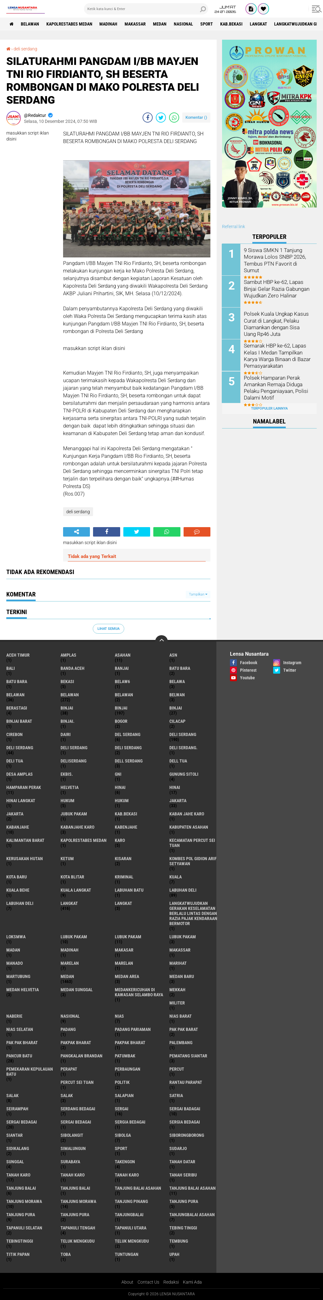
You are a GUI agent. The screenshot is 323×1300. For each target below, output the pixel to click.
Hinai (174, 787)
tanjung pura (183, 1201)
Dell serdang (129, 760)
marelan (70, 963)
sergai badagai (184, 1108)
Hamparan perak (23, 787)
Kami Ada (192, 1282)
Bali (10, 668)
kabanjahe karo (77, 827)
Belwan (177, 694)
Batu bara (179, 668)
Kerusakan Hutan (24, 858)
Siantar (14, 1135)
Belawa (177, 681)
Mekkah (177, 989)
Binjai (121, 707)
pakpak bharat (76, 1042)
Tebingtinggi (19, 1241)
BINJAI (175, 707)
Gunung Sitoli (183, 774)
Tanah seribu (183, 1174)
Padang (68, 1029)
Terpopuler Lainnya (269, 408)
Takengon (125, 1161)
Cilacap (177, 721)
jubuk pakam (74, 813)
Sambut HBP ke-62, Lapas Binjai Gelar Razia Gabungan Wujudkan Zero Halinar (276, 288)
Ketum (67, 858)
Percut (176, 1069)
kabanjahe (17, 827)
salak (12, 1095)
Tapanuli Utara (130, 1227)
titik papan (18, 1254)
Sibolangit (72, 1135)
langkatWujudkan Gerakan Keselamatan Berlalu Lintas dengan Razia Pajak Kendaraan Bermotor (193, 913)
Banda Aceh (73, 668)
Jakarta (14, 813)
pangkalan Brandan (82, 1055)
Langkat (123, 903)
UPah (174, 1254)
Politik (122, 1082)
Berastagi (16, 707)
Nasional (183, 23)
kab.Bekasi (231, 23)
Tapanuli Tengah (78, 1227)
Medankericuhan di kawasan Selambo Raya (139, 992)
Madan (13, 949)
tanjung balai (21, 1188)
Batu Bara (16, 681)
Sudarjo (178, 1148)
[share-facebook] (148, 117)
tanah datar (182, 1161)
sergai (121, 1108)
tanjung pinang (131, 1201)
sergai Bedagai (21, 1122)
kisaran (123, 858)
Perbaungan (127, 1069)
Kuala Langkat (76, 890)
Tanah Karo (127, 1174)
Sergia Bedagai (184, 1122)
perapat (69, 1069)
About (127, 1282)
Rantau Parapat (185, 1082)
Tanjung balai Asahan (192, 1188)
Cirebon (14, 734)
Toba (66, 1254)
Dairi (66, 734)
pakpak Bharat (130, 1042)
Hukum (122, 800)
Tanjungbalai (129, 1214)
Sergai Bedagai (76, 1122)
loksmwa (16, 936)
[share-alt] (76, 532)
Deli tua (14, 760)
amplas (68, 655)
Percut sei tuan (77, 1082)
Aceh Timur (18, 655)
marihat (178, 963)
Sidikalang (17, 1148)
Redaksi (171, 1282)
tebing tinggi (183, 1227)
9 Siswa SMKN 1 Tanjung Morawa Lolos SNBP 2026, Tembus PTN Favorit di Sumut (277, 256)
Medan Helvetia (22, 989)
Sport (207, 23)
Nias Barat (180, 1016)
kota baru (16, 876)
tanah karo (18, 1174)
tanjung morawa (24, 1201)
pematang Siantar (188, 1055)
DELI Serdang (74, 747)
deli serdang (25, 48)
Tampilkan (198, 594)
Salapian (124, 1095)
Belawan (70, 694)
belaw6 (122, 681)
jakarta (177, 800)
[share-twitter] (161, 117)
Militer (177, 1002)
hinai (120, 787)
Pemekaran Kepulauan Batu (29, 1072)
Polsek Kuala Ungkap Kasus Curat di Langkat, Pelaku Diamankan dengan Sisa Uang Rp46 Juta (278, 323)
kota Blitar (72, 876)
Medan (160, 23)
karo (120, 840)
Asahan (123, 655)
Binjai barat (19, 721)
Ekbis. (67, 774)
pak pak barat (183, 1029)
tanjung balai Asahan (138, 1188)
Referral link (233, 226)
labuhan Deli (183, 890)
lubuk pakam (74, 936)
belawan (15, 694)
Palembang (180, 1042)
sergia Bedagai (130, 1122)
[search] (146, 8)
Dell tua (178, 760)
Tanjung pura (20, 1214)
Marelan (124, 963)
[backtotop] (161, 641)
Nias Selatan (19, 1029)
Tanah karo (73, 1174)
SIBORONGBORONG (186, 1135)
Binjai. (67, 721)
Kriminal (124, 876)
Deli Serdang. (183, 747)
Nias (119, 1016)
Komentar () (196, 117)
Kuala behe (17, 890)
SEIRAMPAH (17, 1108)
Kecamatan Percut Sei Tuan (192, 843)
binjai (67, 707)
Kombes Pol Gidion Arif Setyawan (193, 861)
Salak (67, 1095)
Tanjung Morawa (78, 1201)
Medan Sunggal (77, 989)
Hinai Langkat (20, 800)
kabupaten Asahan (188, 827)
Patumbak (125, 1055)
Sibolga (123, 1135)
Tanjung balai (75, 1188)
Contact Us (148, 1282)
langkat (258, 23)
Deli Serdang (19, 747)
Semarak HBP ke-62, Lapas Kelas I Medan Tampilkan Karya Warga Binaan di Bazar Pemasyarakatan (276, 355)
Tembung (178, 1241)
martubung (18, 976)
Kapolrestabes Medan (69, 23)
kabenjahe (126, 827)
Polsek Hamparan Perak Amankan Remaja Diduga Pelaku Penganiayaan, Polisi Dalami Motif (275, 387)
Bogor (121, 721)
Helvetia (70, 787)
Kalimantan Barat (25, 840)
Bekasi (67, 681)
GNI (118, 774)
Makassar (135, 23)
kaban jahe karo (186, 813)
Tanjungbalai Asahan (192, 1214)
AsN (173, 655)
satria (176, 1095)
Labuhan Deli (19, 903)
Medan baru (181, 976)
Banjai (122, 668)
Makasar (124, 949)
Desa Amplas (19, 774)
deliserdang (73, 760)
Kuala (175, 876)
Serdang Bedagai (78, 1108)
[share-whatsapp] (174, 117)
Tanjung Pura (75, 1214)
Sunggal (15, 1161)
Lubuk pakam (182, 936)
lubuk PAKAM (128, 936)
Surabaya (70, 1161)
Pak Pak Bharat (22, 1042)
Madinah (109, 23)
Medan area (127, 976)
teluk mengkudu (78, 1241)
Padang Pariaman (133, 1029)
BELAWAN (30, 23)
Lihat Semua (108, 629)
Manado (14, 963)
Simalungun (73, 1148)
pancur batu (19, 1055)
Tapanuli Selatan (24, 1227)
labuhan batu (129, 890)
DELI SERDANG (128, 747)
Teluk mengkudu (132, 1241)
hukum (67, 800)
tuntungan (126, 1254)
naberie (14, 1016)
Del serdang (127, 734)
